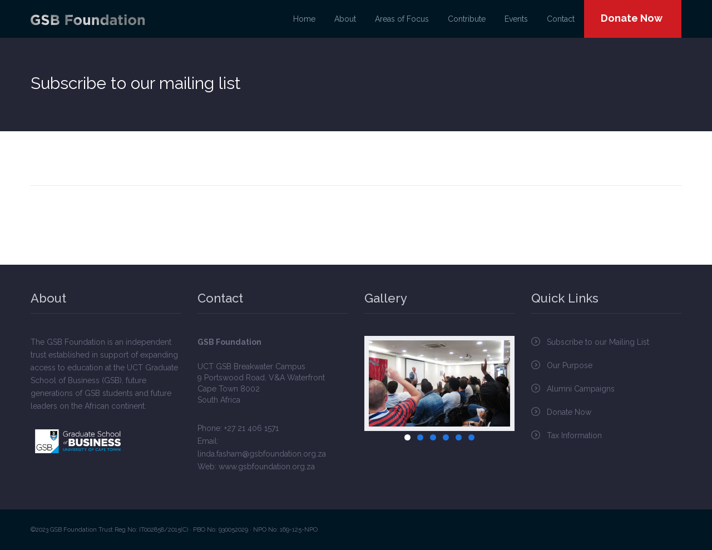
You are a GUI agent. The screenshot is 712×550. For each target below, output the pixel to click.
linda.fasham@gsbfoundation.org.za (261, 453)
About (345, 18)
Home (304, 18)
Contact (561, 18)
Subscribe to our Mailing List (598, 342)
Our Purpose (569, 365)
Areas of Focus (402, 18)
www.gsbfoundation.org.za (267, 466)
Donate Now (631, 18)
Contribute (467, 18)
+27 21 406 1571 (251, 428)
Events (516, 18)
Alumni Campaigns (581, 388)
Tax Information (574, 435)
